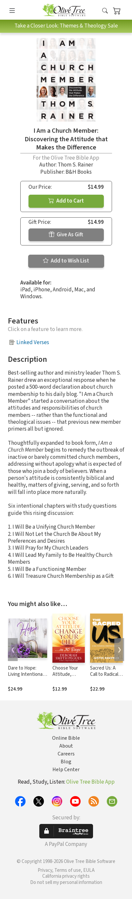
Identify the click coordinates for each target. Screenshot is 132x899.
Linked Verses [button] (32, 342)
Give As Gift (66, 235)
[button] (105, 11)
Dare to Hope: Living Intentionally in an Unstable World (27, 677)
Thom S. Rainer (75, 165)
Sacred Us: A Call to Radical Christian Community (104, 677)
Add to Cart (66, 201)
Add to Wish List (66, 261)
